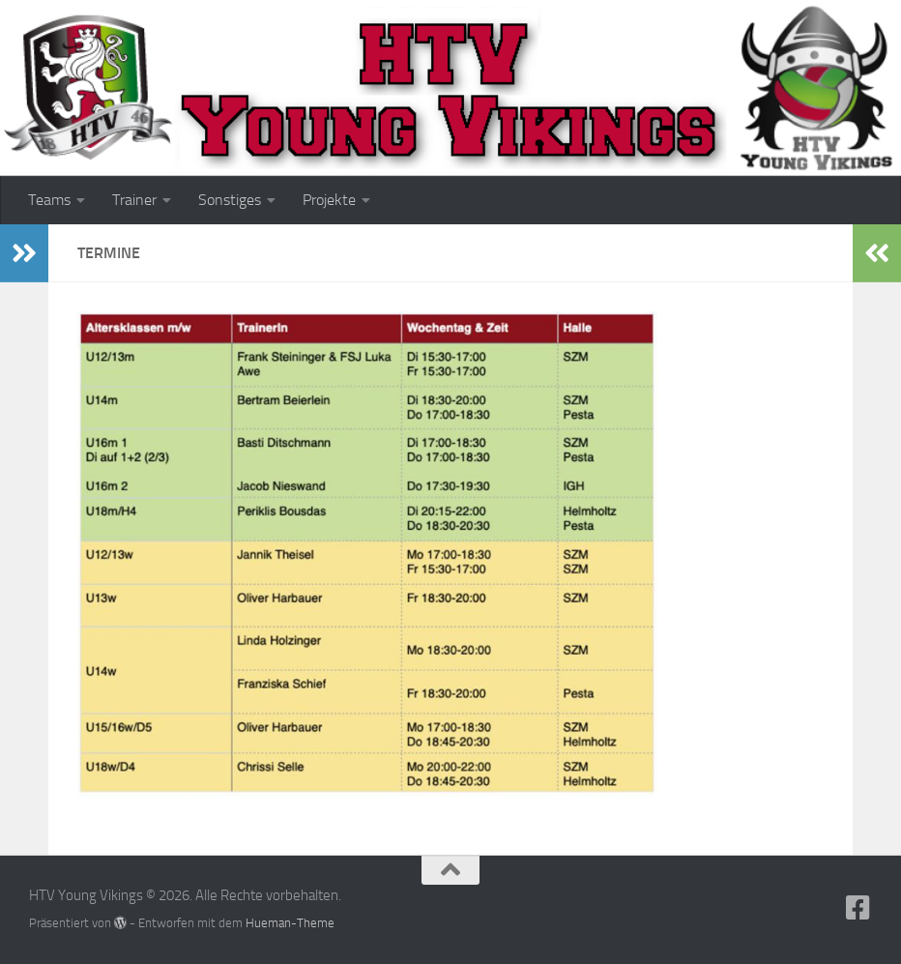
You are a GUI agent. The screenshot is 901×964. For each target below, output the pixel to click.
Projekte (329, 199)
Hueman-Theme (290, 923)
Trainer (134, 199)
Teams (49, 199)
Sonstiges (229, 199)
